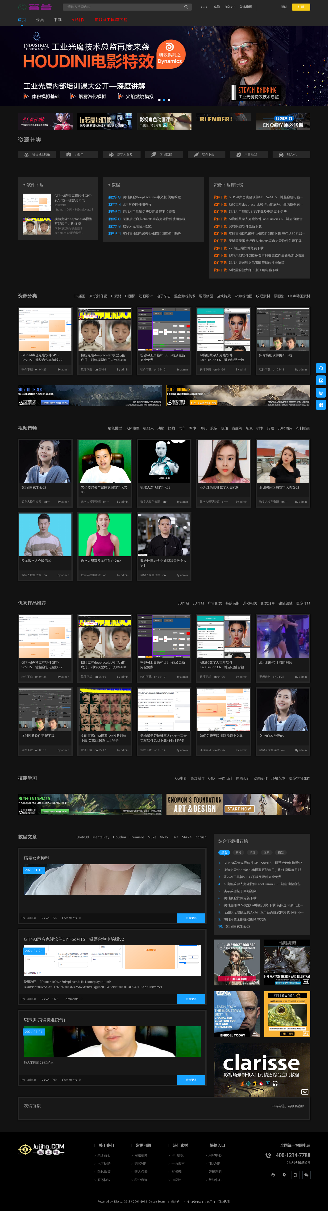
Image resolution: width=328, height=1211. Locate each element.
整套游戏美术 (184, 296)
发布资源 (246, 7)
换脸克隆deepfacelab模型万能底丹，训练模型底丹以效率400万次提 (103, 358)
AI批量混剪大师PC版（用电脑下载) (254, 270)
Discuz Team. (157, 1201)
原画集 (279, 296)
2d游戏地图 (243, 296)
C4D (211, 778)
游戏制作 (198, 778)
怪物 (171, 428)
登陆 (284, 7)
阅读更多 (191, 918)
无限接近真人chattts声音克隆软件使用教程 (154, 219)
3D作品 (183, 603)
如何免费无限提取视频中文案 (221, 736)
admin (65, 369)
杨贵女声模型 (36, 858)
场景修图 (206, 296)
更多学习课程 (299, 778)
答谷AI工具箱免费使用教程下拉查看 (149, 212)
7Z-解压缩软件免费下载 (246, 248)
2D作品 (198, 603)
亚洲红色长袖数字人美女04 (220, 487)
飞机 (203, 428)
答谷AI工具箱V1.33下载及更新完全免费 (258, 212)
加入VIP (229, 7)
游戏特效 (224, 296)
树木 (259, 428)
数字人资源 (125, 154)
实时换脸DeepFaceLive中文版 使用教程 (152, 197)
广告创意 (215, 603)
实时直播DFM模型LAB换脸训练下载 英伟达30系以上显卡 (270, 233)
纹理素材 (263, 296)
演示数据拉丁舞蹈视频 (275, 662)
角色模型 (115, 428)
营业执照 (224, 1201)
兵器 (270, 428)
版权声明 (215, 1172)
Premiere (136, 837)
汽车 (182, 428)
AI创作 (78, 20)
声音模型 (251, 154)
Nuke (152, 837)
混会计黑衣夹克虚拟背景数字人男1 (163, 563)
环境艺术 (278, 778)
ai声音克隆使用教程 (137, 204)
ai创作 (79, 154)
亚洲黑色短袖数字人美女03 (279, 487)
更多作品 (303, 603)
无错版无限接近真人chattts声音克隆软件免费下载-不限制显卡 (274, 241)
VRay (164, 837)
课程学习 (114, 197)
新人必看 (141, 1172)
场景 (249, 428)
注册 (301, 7)
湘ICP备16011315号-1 (201, 1202)
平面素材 (178, 1163)
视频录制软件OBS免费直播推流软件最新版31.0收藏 (266, 255)
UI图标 (130, 296)
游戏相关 (250, 603)
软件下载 (208, 154)
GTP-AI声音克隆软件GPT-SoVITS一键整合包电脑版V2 (268, 197)
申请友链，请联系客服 (287, 1106)
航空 (213, 428)
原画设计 (243, 778)
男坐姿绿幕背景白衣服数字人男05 (104, 490)
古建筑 (237, 428)
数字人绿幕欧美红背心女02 (101, 561)
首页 (22, 20)
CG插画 (79, 296)
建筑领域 (285, 603)
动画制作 (261, 778)
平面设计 (225, 778)
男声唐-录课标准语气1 (45, 1020)
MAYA (187, 837)
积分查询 (141, 1180)
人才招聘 (104, 1163)
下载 (58, 20)
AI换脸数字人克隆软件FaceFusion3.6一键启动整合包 (267, 219)
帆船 (224, 428)
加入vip (292, 154)
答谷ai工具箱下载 (111, 20)
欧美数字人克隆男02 (36, 561)
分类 (40, 20)
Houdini (119, 837)
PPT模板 (177, 1155)
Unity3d (82, 837)
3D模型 (176, 1172)
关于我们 (104, 1155)
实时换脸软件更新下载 (245, 226)
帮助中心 (215, 1180)
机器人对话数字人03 (155, 487)
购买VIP (140, 1163)
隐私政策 (104, 1172)
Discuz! (119, 1201)
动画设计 (146, 296)
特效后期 (232, 603)
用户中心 (215, 1155)
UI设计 (176, 1180)
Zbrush (201, 837)
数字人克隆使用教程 (137, 226)
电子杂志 (164, 296)
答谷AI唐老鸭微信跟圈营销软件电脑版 (257, 263)
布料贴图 (303, 428)
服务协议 (104, 1180)
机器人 (148, 428)
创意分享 (268, 603)
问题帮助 (141, 1155)
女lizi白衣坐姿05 (33, 487)
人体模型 (132, 428)
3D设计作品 (98, 296)
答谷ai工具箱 (41, 154)
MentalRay (100, 837)
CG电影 (181, 778)
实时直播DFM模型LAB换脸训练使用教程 (152, 233)
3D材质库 (285, 428)
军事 (192, 428)
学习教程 (166, 154)
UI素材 (116, 296)
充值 (217, 7)
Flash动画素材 (299, 296)
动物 (160, 428)
